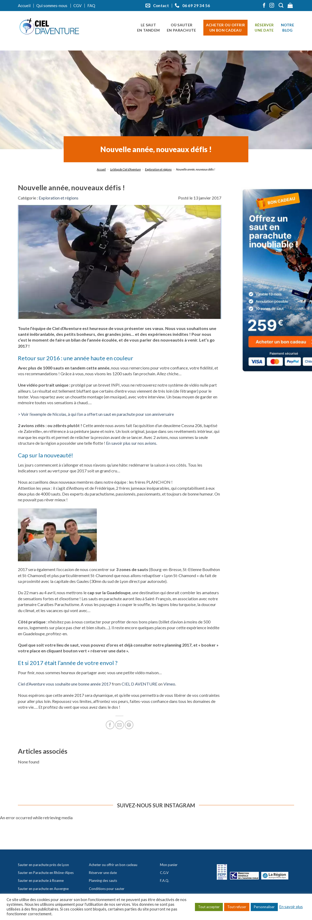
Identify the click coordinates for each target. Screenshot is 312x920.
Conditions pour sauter (106, 889)
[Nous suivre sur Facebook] (264, 5)
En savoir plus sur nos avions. (131, 443)
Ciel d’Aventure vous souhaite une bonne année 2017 (64, 683)
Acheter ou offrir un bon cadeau (225, 27)
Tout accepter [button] (209, 907)
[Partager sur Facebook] (110, 725)
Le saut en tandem (148, 27)
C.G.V (164, 873)
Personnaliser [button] (264, 907)
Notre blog (287, 27)
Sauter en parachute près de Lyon (43, 865)
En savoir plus (291, 906)
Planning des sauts (103, 880)
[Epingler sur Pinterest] (129, 725)
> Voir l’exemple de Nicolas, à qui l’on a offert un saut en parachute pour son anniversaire (96, 414)
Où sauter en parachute (181, 27)
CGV (77, 5)
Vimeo (169, 683)
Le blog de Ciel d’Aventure (125, 169)
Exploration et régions (158, 169)
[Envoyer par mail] (119, 725)
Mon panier (169, 865)
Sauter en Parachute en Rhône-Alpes (46, 873)
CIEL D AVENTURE (139, 683)
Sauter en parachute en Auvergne (43, 889)
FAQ (91, 5)
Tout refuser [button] (236, 907)
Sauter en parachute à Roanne (41, 880)
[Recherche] (282, 5)
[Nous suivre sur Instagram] (271, 5)
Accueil (24, 5)
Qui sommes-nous (51, 5)
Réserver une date (264, 27)
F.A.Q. (164, 880)
